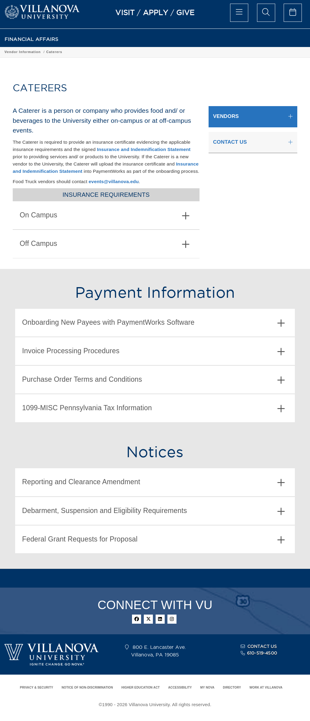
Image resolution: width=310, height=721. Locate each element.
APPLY (155, 12)
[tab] (106, 215)
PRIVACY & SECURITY (36, 687)
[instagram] (171, 619)
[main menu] (239, 13)
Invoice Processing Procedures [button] (153, 351)
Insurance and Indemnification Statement (143, 149)
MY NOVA (207, 687)
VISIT (125, 12)
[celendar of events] (293, 13)
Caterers (98, 52)
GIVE (185, 12)
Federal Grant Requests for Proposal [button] (153, 540)
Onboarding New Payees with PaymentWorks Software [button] (153, 323)
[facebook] (136, 619)
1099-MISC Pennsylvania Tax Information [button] (153, 408)
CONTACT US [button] (230, 142)
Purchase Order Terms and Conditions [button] (153, 380)
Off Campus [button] (105, 244)
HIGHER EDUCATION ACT (140, 687)
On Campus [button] (105, 215)
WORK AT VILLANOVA (265, 687)
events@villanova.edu (114, 181)
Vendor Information (66, 52)
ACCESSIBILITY (180, 687)
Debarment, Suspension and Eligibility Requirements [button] (153, 511)
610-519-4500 (262, 653)
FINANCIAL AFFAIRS (31, 39)
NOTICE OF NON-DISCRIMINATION (87, 687)
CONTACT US (262, 646)
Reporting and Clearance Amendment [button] (153, 482)
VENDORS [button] (226, 116)
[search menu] (266, 13)
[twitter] (148, 619)
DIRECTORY (232, 687)
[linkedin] (160, 619)
